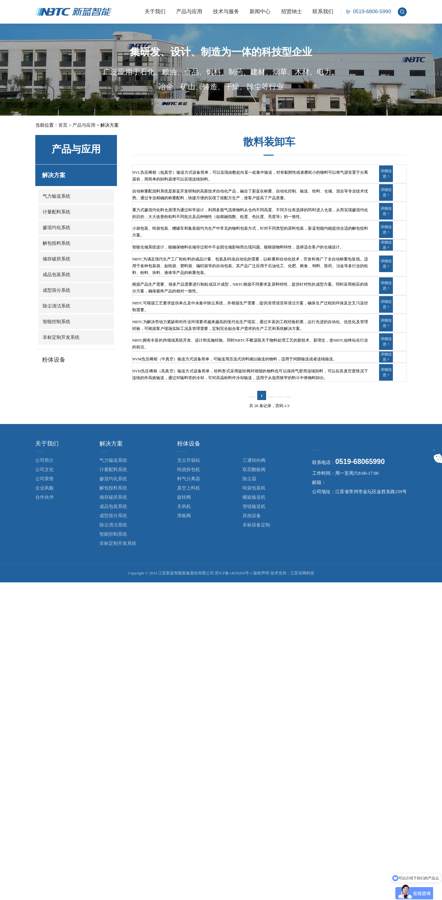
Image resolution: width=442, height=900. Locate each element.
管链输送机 (254, 824)
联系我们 (322, 11)
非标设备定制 (256, 842)
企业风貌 (44, 805)
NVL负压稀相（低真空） (168, 175)
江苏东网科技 (302, 890)
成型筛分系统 (56, 290)
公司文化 (44, 787)
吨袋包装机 (254, 805)
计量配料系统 (56, 211)
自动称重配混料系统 (162, 220)
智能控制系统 (56, 321)
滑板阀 (184, 833)
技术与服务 (226, 11)
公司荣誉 (44, 796)
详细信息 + (386, 184)
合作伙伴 (44, 814)
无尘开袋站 (188, 777)
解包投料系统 (56, 243)
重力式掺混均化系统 (162, 265)
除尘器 (249, 796)
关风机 (184, 824)
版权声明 (261, 890)
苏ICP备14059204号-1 (233, 890)
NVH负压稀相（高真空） (168, 665)
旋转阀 (184, 814)
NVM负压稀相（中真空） (168, 626)
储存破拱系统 (56, 258)
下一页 (296, 713)
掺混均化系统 (56, 227)
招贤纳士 (291, 11)
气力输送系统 (56, 196)
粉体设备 (53, 359)
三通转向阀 (254, 777)
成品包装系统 (56, 274)
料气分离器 (188, 796)
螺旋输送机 (254, 814)
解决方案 (53, 175)
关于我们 (155, 11)
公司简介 (44, 777)
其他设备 (251, 833)
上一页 (244, 713)
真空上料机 (188, 805)
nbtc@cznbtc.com (342, 801)
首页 (63, 125)
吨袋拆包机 (188, 787)
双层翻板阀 (254, 787)
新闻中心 (260, 11)
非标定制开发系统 (61, 337)
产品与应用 (189, 11)
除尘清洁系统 (56, 305)
